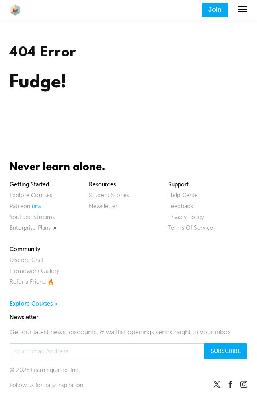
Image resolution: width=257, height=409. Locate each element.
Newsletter (103, 206)
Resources (102, 185)
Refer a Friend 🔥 (32, 282)
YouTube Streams (32, 217)
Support (178, 185)
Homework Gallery (35, 271)
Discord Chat (27, 260)
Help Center (184, 195)
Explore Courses (31, 195)
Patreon (20, 206)
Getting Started (29, 185)
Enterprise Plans (30, 228)
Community (25, 249)
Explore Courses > (34, 304)
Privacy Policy (186, 217)
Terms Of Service (191, 228)
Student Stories (109, 195)
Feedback (180, 206)
